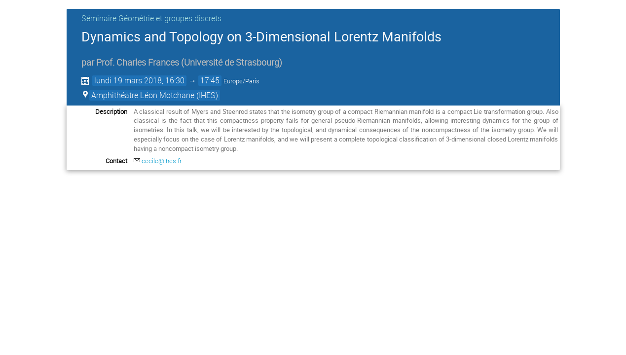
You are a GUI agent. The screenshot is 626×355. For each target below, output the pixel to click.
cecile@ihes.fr (162, 160)
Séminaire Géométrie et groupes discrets (151, 18)
